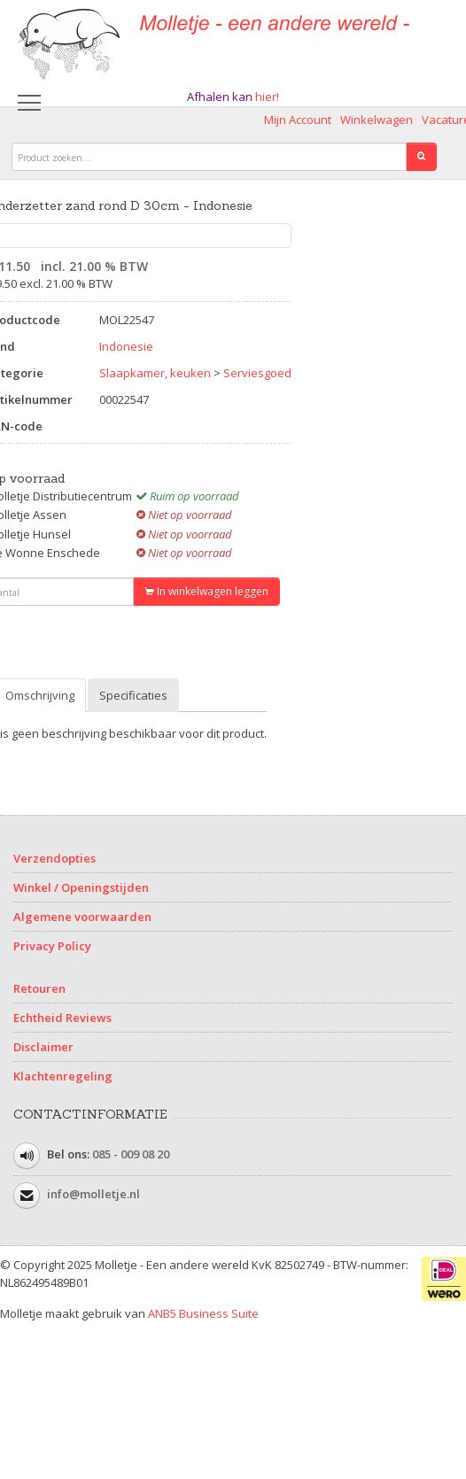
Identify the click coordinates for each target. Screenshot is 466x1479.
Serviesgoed (257, 373)
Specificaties (133, 695)
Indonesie (126, 346)
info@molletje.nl (93, 1195)
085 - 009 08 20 (130, 1155)
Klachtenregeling (63, 1076)
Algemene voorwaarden (82, 917)
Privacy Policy (52, 946)
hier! (267, 97)
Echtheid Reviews (62, 1018)
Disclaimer (43, 1047)
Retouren (39, 988)
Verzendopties (54, 858)
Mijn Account (297, 120)
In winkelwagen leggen (206, 591)
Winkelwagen (376, 120)
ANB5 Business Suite (203, 1313)
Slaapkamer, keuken (155, 373)
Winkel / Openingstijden (81, 887)
